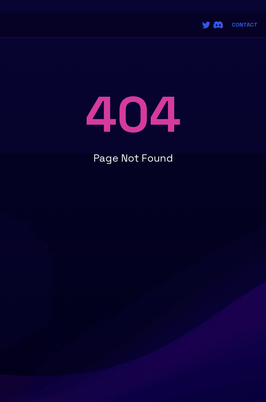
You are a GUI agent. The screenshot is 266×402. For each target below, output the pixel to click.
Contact (245, 24)
